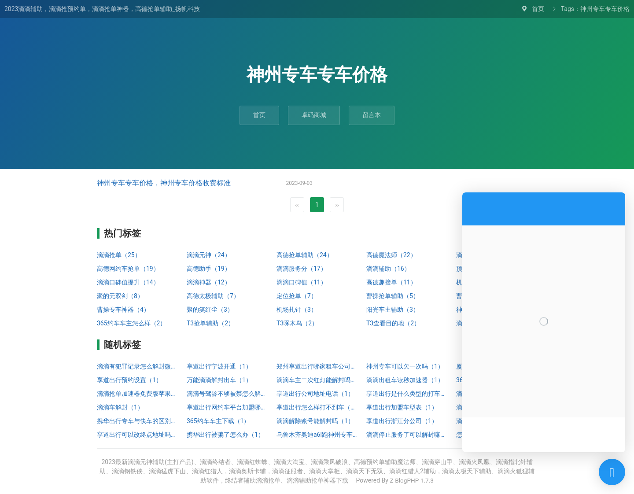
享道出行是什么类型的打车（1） (406, 393)
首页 (538, 8)
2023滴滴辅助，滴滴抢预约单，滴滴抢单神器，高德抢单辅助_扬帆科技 (102, 8)
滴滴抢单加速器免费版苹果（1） (137, 393)
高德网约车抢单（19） (128, 268)
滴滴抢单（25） (119, 254)
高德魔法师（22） (391, 254)
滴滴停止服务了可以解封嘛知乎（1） (406, 434)
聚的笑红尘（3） (210, 309)
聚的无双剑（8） (120, 295)
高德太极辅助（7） (213, 295)
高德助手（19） (209, 268)
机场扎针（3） (296, 309)
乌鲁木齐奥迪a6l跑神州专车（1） (317, 434)
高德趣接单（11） (391, 282)
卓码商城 (314, 114)
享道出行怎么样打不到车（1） (317, 407)
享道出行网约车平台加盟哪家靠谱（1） (227, 407)
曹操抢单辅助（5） (392, 295)
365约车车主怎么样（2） (131, 323)
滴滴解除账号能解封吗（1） (315, 420)
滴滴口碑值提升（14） (128, 282)
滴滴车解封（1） (120, 407)
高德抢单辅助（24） (304, 254)
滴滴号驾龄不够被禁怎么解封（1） (227, 393)
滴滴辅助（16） (388, 268)
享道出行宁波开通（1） (219, 366)
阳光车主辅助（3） (392, 309)
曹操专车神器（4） (123, 309)
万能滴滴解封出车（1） (219, 379)
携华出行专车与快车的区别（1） (137, 420)
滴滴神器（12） (209, 282)
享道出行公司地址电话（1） (315, 393)
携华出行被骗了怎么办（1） (225, 434)
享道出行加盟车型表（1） (402, 407)
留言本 (371, 114)
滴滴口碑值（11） (301, 282)
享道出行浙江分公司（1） (402, 420)
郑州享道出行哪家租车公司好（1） (317, 366)
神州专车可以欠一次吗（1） (405, 366)
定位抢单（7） (296, 295)
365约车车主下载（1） (218, 420)
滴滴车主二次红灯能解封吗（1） (317, 379)
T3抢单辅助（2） (210, 323)
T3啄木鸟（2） (297, 323)
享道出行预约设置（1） (129, 379)
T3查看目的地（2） (393, 323)
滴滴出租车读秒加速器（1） (405, 379)
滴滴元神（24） (209, 254)
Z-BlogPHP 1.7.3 (411, 480)
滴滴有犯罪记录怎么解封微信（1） (137, 366)
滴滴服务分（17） (301, 268)
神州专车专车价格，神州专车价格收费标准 (164, 183)
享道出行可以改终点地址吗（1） (137, 434)
